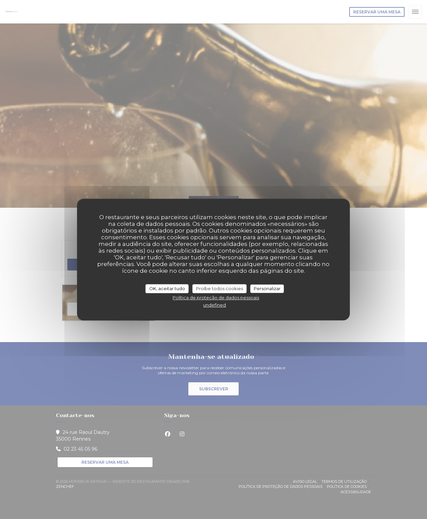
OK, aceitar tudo (167, 288)
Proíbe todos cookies (219, 288)
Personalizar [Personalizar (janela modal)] (267, 288)
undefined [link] (214, 305)
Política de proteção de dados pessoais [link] (216, 297)
